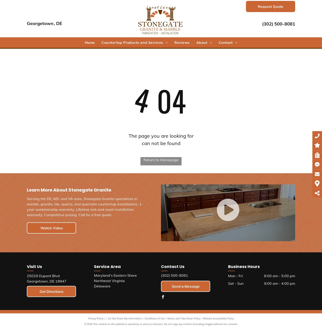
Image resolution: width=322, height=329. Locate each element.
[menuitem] (89, 42)
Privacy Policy (96, 318)
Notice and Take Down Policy (184, 318)
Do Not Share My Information (125, 318)
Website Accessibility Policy (218, 318)
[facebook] (163, 297)
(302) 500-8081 (278, 24)
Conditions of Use (154, 318)
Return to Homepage (161, 160)
